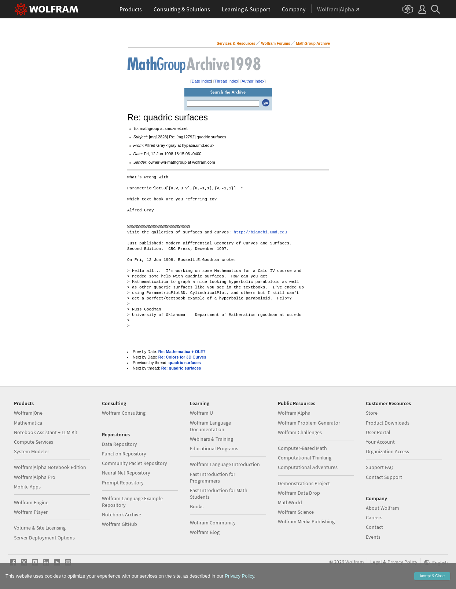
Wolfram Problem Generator (309, 422)
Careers (374, 517)
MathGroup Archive (313, 43)
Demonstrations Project (304, 483)
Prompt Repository (123, 482)
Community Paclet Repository (134, 463)
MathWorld (290, 502)
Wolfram (354, 562)
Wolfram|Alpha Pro (34, 477)
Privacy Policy (402, 562)
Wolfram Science (296, 512)
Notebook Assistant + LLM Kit (45, 432)
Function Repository (124, 453)
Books (196, 506)
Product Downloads (387, 422)
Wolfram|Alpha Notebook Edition (50, 467)
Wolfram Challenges (300, 432)
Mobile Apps (27, 486)
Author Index (253, 81)
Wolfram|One (28, 413)
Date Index (201, 81)
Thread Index (226, 81)
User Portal (378, 432)
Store (372, 413)
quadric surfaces (185, 362)
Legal (376, 562)
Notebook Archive (121, 514)
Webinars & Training (211, 439)
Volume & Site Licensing (40, 527)
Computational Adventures (308, 467)
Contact (374, 527)
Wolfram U (201, 413)
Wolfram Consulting (124, 413)
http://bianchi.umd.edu (260, 232)
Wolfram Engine (31, 502)
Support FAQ (379, 467)
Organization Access (387, 451)
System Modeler (31, 451)
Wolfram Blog (205, 532)
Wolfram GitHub (119, 524)
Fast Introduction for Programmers (212, 477)
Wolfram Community (213, 522)
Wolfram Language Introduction (225, 464)
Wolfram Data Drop (299, 493)
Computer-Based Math (302, 448)
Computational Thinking (304, 457)
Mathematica (28, 422)
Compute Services (33, 442)
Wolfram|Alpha (294, 413)
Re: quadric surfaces (181, 368)
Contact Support (384, 477)
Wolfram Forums (275, 43)
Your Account (380, 442)
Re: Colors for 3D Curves (182, 357)
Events (373, 537)
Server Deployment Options (44, 537)
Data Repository (119, 444)
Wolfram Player (31, 512)
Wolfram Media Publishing (306, 521)
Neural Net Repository (126, 472)
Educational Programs (214, 448)
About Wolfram (382, 508)
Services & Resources (236, 43)
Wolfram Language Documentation (210, 426)
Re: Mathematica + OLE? (182, 351)
